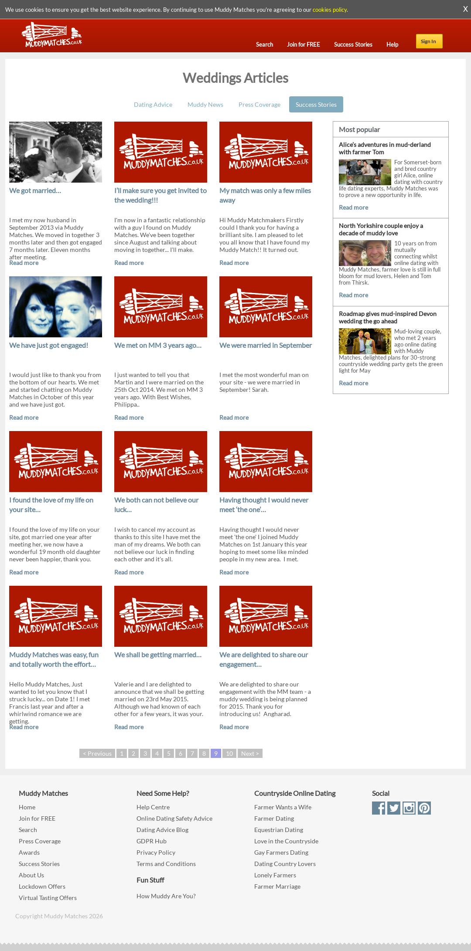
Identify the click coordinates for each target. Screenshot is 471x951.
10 (229, 753)
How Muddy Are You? (166, 896)
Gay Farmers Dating (281, 852)
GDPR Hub (152, 841)
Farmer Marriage (277, 886)
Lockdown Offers (42, 886)
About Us (31, 875)
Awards (29, 852)
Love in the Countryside (286, 841)
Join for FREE (37, 818)
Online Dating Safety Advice (174, 818)
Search (28, 829)
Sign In (428, 41)
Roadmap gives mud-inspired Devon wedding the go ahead (388, 317)
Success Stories (316, 104)
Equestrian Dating (278, 829)
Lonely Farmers (275, 875)
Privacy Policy (156, 852)
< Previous (97, 753)
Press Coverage (259, 104)
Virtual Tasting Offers (48, 897)
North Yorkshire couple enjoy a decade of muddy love (381, 229)
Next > (250, 753)
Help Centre (153, 807)
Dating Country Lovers (285, 863)
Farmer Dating (274, 818)
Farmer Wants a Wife (282, 807)
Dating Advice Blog (162, 829)
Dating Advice (153, 104)
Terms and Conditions (166, 863)
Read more (23, 262)
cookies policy (330, 9)
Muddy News (205, 104)
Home (27, 807)
